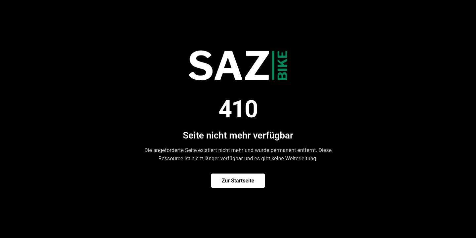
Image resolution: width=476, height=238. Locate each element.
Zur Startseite (238, 181)
